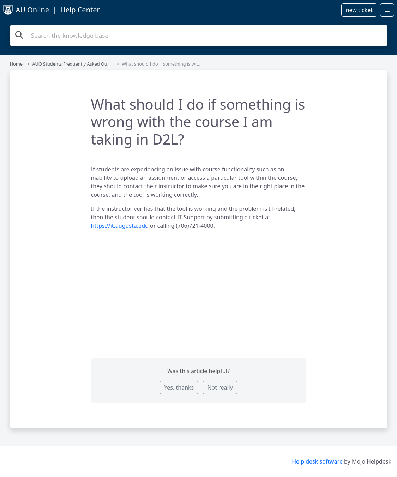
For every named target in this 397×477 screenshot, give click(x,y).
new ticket (359, 10)
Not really (220, 387)
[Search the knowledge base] (198, 35)
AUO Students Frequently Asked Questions (77, 64)
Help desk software (317, 461)
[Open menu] (387, 10)
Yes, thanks (179, 387)
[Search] (19, 35)
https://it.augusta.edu (120, 226)
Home (16, 64)
